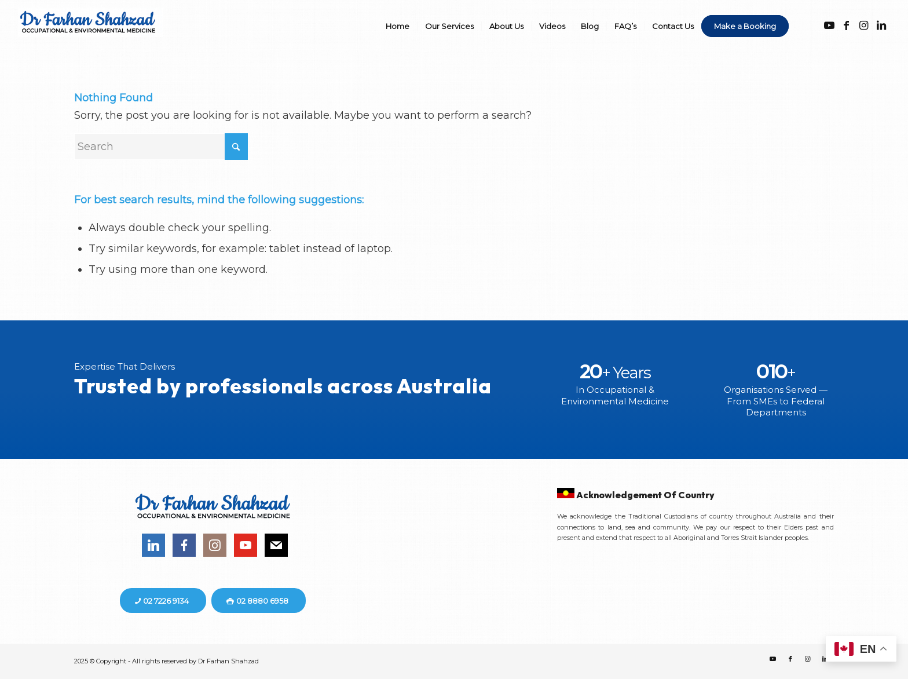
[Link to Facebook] (846, 25)
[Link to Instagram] (864, 25)
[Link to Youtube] (829, 25)
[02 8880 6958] (258, 601)
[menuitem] (397, 26)
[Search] (161, 146)
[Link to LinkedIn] (881, 25)
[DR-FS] (90, 34)
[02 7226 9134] (163, 601)
